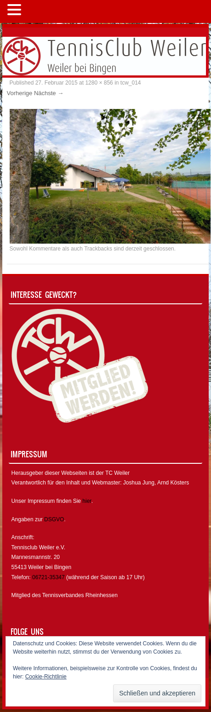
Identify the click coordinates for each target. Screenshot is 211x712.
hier (86, 501)
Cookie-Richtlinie (46, 676)
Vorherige (20, 93)
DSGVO (54, 519)
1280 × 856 (99, 83)
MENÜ (39, 11)
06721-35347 (48, 577)
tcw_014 (130, 83)
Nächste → (48, 93)
